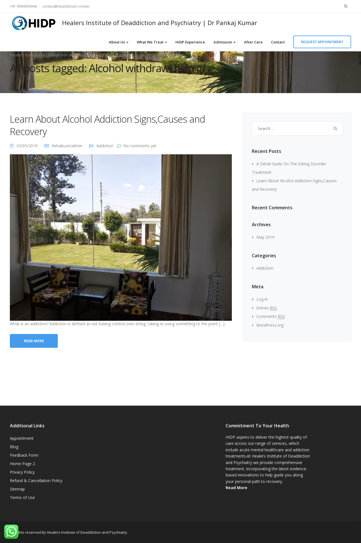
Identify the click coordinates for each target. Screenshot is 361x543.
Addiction (104, 145)
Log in (262, 299)
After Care (253, 42)
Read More (236, 487)
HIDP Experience (190, 42)
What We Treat (150, 42)
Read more (34, 340)
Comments (270, 316)
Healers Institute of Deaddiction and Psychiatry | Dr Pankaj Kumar (159, 22)
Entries (266, 308)
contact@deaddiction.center (66, 6)
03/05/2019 (27, 145)
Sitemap (17, 489)
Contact (278, 42)
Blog (14, 446)
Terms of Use (22, 497)
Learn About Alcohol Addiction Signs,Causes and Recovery (107, 125)
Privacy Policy (22, 472)
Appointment (22, 438)
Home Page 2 (22, 463)
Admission (222, 42)
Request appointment (322, 41)
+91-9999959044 (23, 6)
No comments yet (140, 145)
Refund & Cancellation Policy (36, 480)
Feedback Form (24, 455)
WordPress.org (269, 325)
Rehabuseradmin (67, 145)
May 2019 (265, 237)
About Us (117, 42)
